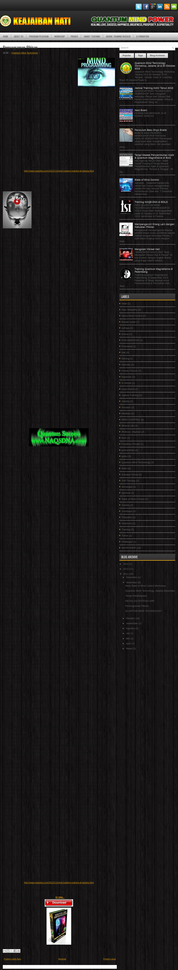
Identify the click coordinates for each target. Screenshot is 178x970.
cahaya (125, 328)
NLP (124, 438)
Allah (124, 303)
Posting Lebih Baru (12, 959)
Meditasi (126, 413)
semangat (127, 486)
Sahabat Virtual (130, 474)
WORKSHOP (59, 36)
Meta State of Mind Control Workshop (145, 585)
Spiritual (126, 492)
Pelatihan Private (131, 444)
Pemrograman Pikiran (20, 47)
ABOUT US (18, 36)
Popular (127, 55)
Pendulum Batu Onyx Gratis (151, 129)
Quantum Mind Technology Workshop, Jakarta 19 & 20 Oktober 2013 (155, 65)
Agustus (131, 628)
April (129, 643)
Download (127, 346)
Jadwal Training (130, 395)
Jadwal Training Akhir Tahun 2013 (154, 87)
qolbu (125, 456)
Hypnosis (126, 376)
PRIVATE (74, 36)
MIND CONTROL (131, 419)
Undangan (127, 541)
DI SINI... (60, 897)
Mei (128, 638)
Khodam (126, 407)
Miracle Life (128, 425)
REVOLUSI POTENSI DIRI (139, 601)
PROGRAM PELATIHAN (39, 36)
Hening (125, 358)
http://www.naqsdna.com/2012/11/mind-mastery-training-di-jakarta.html (59, 171)
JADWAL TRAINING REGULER (118, 36)
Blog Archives (157, 55)
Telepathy (127, 517)
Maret (129, 648)
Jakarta (126, 401)
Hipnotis (126, 364)
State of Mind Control (147, 179)
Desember (132, 577)
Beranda (62, 959)
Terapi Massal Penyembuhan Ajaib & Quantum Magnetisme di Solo (154, 156)
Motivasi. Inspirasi (131, 431)
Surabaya (127, 511)
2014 (126, 564)
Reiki (124, 468)
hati (124, 352)
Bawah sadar (129, 321)
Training (126, 529)
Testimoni (127, 523)
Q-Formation (142, 36)
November (132, 582)
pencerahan (128, 450)
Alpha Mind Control (132, 315)
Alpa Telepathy (129, 309)
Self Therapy (128, 480)
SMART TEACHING (92, 36)
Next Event (141, 110)
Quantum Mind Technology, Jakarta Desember (150, 590)
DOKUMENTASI (130, 340)
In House (126, 383)
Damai (125, 334)
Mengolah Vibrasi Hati (147, 249)
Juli (128, 633)
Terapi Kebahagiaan (136, 595)
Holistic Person (130, 370)
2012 (126, 574)
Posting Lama (109, 959)
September (132, 623)
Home (5, 36)
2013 (126, 569)
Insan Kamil (128, 389)
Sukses (126, 505)
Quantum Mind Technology (24, 53)
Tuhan (125, 535)
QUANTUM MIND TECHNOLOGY (143, 611)
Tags (140, 55)
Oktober (130, 618)
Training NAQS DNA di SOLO (151, 201)
